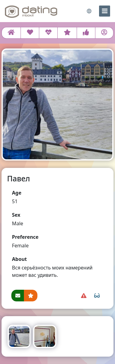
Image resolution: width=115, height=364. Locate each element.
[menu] (104, 11)
